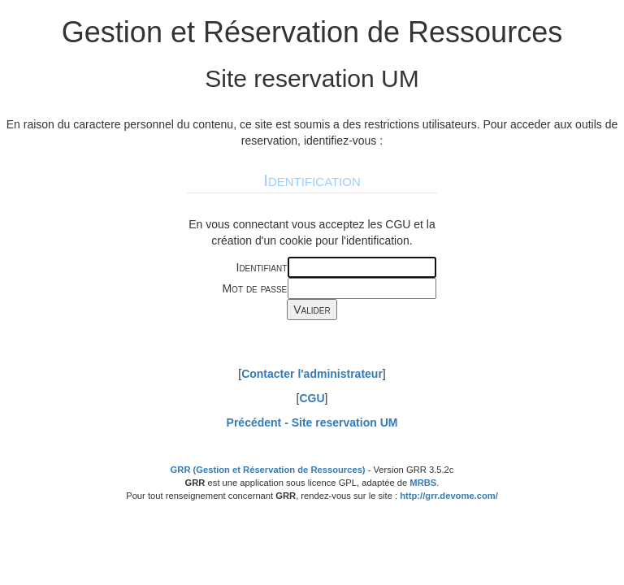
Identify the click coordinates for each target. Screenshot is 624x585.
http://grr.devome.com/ (449, 495)
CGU (311, 398)
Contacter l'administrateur (312, 373)
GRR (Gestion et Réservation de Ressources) (268, 469)
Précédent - (312, 422)
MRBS (423, 483)
